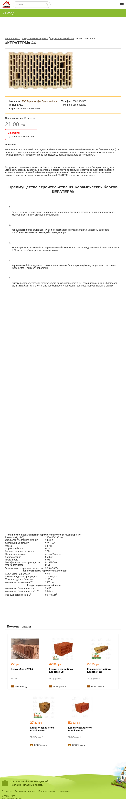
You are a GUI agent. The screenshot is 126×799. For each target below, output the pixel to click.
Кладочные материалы (35, 38)
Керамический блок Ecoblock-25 (42, 729)
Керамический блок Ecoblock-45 (80, 729)
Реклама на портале (25, 791)
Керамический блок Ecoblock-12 (99, 670)
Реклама (16, 784)
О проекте (7, 791)
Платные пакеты (33, 784)
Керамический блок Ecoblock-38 (61, 670)
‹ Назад (8, 13)
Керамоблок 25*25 (22, 669)
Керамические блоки (62, 38)
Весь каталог (12, 38)
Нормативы (64, 791)
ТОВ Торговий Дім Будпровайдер (39, 101)
